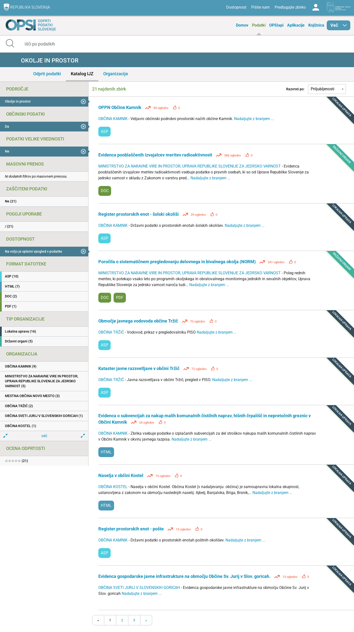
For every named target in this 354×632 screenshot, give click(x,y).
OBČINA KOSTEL (113, 486)
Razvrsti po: (295, 89)
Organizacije (115, 73)
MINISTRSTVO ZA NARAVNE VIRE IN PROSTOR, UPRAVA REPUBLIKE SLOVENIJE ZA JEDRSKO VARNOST (190, 166)
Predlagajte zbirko (290, 7)
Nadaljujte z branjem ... (254, 118)
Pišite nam (260, 7)
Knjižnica (316, 25)
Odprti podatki (47, 73)
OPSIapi (276, 25)
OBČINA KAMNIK (113, 118)
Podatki (259, 25)
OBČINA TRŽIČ (111, 332)
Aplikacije (296, 25)
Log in (315, 7)
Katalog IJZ (82, 73)
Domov (242, 25)
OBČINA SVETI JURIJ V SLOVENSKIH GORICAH (139, 587)
